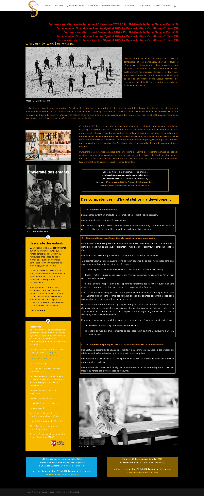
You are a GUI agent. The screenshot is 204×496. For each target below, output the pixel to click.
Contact (167, 6)
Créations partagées (110, 6)
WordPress (47, 492)
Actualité (59, 6)
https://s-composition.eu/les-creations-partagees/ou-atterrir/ (44, 355)
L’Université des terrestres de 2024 (62, 474)
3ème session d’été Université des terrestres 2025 (125, 185)
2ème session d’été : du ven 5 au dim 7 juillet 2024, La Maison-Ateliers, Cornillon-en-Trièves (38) (117, 36)
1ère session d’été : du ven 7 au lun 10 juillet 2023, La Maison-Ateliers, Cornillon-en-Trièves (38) (117, 40)
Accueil (48, 6)
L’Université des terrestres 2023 (142, 472)
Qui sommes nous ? (75, 6)
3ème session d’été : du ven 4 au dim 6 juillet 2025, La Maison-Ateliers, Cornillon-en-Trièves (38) (117, 28)
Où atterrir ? (129, 6)
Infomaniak (73, 492)
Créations (93, 6)
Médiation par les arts (149, 6)
